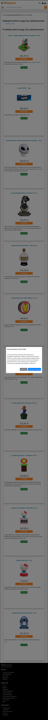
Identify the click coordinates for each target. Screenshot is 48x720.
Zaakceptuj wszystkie (34, 369)
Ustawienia (23, 369)
